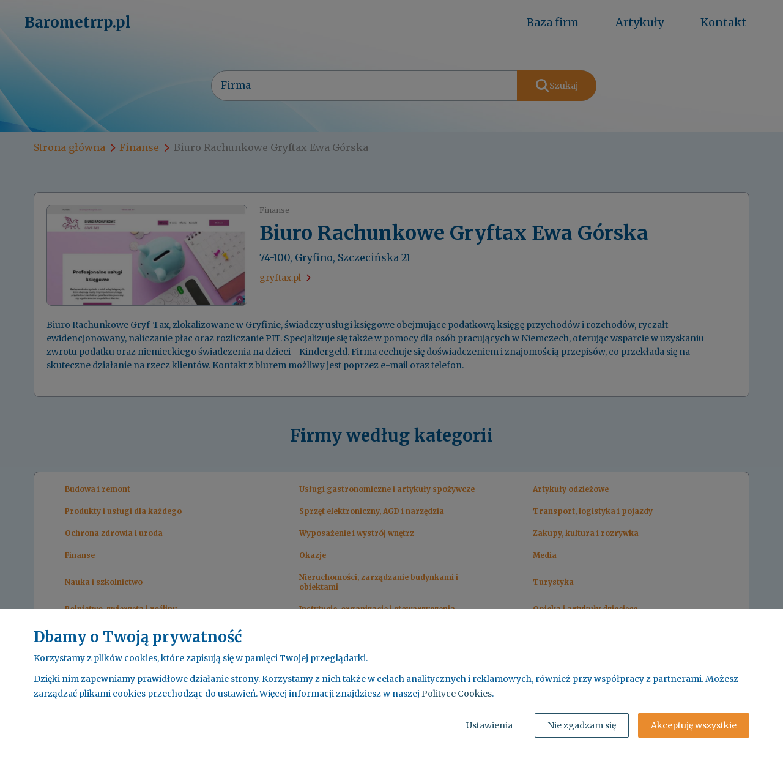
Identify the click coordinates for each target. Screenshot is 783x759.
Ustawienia (489, 725)
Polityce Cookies (456, 693)
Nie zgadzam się (581, 725)
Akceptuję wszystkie (694, 725)
